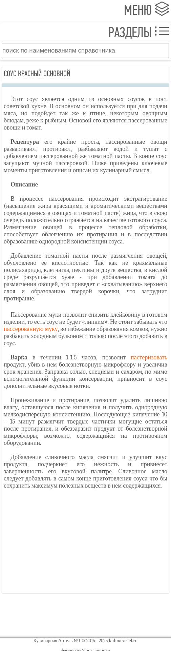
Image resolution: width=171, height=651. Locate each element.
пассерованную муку (31, 329)
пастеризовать (149, 357)
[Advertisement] (85, 543)
